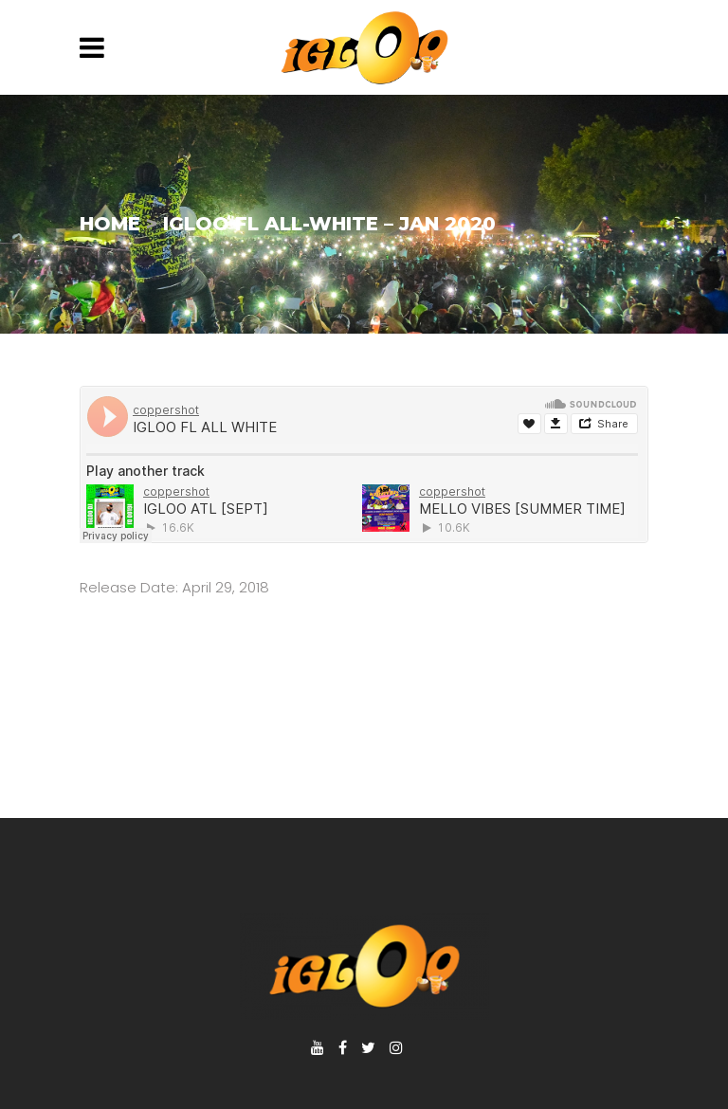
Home (110, 223)
